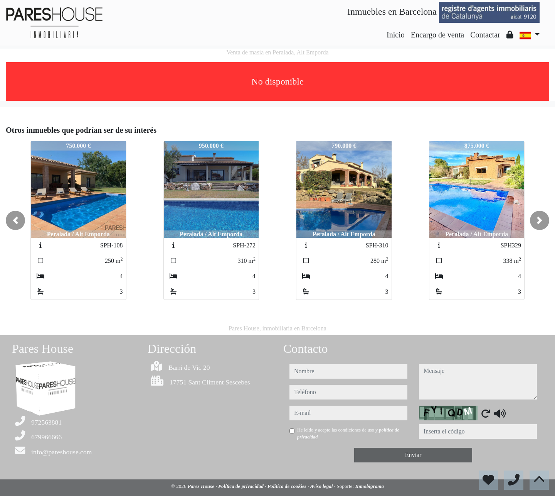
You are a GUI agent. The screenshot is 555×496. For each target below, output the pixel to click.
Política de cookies (287, 486)
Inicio (396, 34)
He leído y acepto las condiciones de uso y (348, 433)
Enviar (413, 455)
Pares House (202, 486)
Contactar (485, 34)
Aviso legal (322, 486)
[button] (15, 220)
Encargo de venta (437, 34)
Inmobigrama (369, 486)
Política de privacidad (241, 486)
